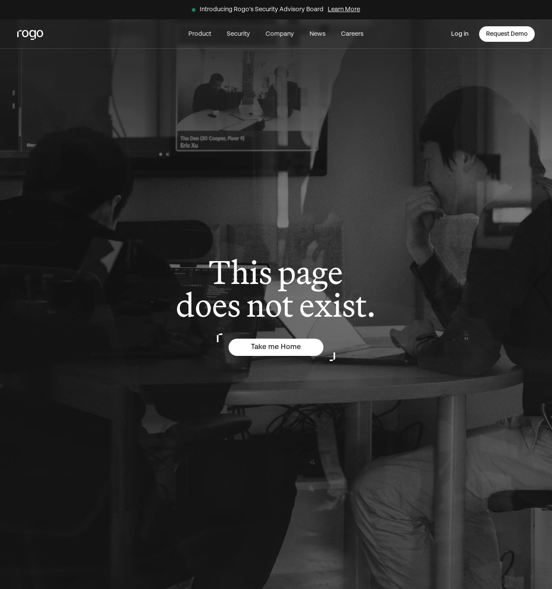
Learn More (344, 9)
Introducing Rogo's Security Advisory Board (261, 9)
